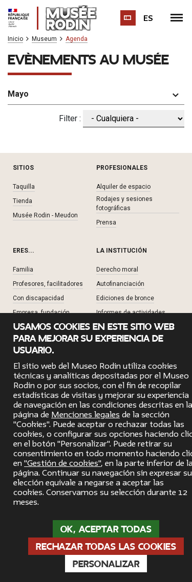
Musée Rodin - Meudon (45, 215)
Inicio (15, 39)
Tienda (22, 201)
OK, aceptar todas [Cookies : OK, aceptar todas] (106, 529)
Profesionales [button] (121, 167)
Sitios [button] (23, 167)
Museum (44, 39)
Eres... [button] (23, 250)
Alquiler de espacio (123, 186)
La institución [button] (121, 250)
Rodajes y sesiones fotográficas (124, 203)
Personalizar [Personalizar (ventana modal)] (106, 564)
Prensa (106, 222)
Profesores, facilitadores (48, 283)
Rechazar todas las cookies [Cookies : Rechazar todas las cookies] (106, 547)
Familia (23, 269)
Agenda (77, 39)
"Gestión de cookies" (62, 463)
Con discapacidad (38, 298)
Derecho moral (117, 269)
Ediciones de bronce (125, 298)
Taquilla (24, 186)
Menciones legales (85, 415)
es (148, 18)
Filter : (70, 118)
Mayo (18, 94)
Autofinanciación (120, 283)
